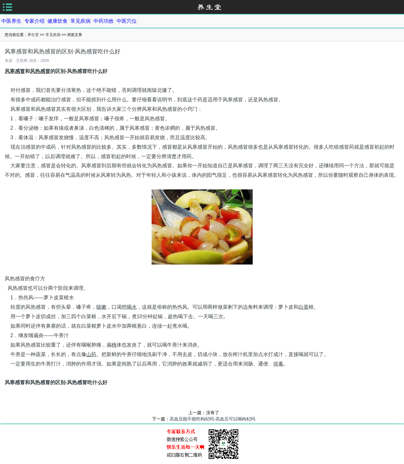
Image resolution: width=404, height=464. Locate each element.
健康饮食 (57, 21)
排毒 (278, 363)
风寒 (10, 71)
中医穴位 (127, 21)
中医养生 (11, 21)
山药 (91, 354)
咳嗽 (101, 307)
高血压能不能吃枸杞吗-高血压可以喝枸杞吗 (212, 418)
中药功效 (103, 21)
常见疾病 (80, 21)
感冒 (20, 71)
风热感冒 (40, 71)
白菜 (303, 307)
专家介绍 (34, 21)
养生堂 (33, 35)
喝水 (132, 307)
